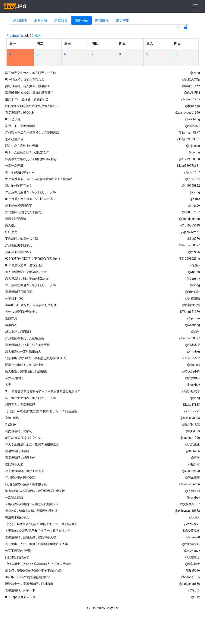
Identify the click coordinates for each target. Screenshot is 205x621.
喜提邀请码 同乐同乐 (19, 291)
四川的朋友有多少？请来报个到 (26, 484)
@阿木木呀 (192, 345)
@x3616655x (191, 358)
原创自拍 (20, 20)
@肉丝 (195, 331)
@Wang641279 (190, 311)
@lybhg (195, 72)
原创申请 (40, 20)
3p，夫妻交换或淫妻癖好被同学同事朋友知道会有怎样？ (42, 391)
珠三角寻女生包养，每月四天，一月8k (30, 72)
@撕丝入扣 (192, 106)
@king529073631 (188, 139)
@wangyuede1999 (187, 112)
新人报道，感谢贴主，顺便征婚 (26, 371)
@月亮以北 (192, 179)
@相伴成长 (192, 291)
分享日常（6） (15, 298)
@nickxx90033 (190, 418)
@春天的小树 (191, 371)
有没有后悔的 (14, 378)
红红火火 (11, 232)
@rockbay (193, 384)
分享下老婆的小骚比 (18, 550)
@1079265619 (190, 225)
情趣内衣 (11, 325)
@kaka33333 (191, 404)
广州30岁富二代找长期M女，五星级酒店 (32, 132)
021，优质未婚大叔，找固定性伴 (27, 152)
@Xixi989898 (191, 471)
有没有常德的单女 (17, 517)
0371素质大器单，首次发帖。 (25, 265)
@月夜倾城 (192, 298)
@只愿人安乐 (191, 79)
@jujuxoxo (193, 145)
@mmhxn (193, 351)
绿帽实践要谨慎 (15, 218)
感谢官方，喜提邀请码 (20, 404)
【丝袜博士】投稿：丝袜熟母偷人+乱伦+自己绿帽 (38, 564)
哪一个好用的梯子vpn (19, 172)
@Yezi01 (194, 590)
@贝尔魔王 (192, 477)
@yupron (194, 272)
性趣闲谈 (81, 20)
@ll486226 (193, 451)
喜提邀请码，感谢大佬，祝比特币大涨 (30, 537)
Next (37, 36)
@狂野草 (194, 464)
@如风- (195, 265)
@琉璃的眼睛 (191, 305)
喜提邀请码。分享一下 (20, 590)
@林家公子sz (191, 86)
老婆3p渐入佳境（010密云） (24, 437)
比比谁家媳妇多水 (17, 557)
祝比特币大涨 (14, 464)
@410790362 (191, 185)
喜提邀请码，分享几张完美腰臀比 (27, 345)
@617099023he (189, 258)
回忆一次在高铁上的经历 (21, 145)
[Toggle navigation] (196, 6)
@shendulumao (189, 218)
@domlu (194, 152)
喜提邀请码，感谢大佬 (20, 457)
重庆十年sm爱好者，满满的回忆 (26, 99)
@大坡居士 (192, 557)
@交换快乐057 (190, 504)
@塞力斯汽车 (191, 391)
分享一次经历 (14, 165)
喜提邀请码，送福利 (18, 431)
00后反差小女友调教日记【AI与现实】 (30, 199)
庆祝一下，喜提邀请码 (20, 126)
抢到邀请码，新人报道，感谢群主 (27, 86)
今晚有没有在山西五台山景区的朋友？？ (32, 504)
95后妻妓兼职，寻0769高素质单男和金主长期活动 (38, 179)
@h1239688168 (189, 159)
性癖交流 (11, 318)
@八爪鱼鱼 (192, 444)
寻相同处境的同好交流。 (21, 477)
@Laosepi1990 (190, 437)
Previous (13, 36)
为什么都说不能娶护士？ (21, 311)
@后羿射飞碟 (191, 424)
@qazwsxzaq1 (190, 232)
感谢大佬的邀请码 (17, 451)
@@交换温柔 (191, 530)
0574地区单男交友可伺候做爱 (25, 79)
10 (176, 54)
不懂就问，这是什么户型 (21, 238)
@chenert (193, 364)
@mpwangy (192, 550)
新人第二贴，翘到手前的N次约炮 (27, 278)
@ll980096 (193, 570)
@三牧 (195, 457)
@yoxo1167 (192, 172)
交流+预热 (12, 418)
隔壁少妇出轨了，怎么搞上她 (24, 364)
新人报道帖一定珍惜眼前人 (23, 351)
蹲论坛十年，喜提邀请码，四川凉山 (29, 583)
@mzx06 (194, 205)
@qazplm (193, 318)
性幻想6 (10, 424)
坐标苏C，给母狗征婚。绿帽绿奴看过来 (31, 510)
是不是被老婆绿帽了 (18, 205)
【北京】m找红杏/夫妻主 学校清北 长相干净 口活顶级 (41, 411)
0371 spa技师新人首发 (20, 597)
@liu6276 (193, 238)
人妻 (8, 384)
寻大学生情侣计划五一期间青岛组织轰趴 (32, 444)
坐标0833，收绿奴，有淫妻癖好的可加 (31, 305)
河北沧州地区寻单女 (18, 185)
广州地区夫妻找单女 (18, 245)
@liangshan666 (189, 484)
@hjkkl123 (193, 431)
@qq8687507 (191, 212)
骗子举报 (122, 20)
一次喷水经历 (14, 497)
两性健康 (102, 20)
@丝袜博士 (192, 564)
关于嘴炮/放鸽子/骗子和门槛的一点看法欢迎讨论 (38, 530)
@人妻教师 (192, 491)
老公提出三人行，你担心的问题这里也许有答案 (36, 544)
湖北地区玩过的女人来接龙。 (24, 212)
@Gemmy (193, 278)
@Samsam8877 (189, 132)
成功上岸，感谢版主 (18, 331)
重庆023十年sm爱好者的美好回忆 (27, 577)
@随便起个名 (191, 544)
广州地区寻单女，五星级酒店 (24, 338)
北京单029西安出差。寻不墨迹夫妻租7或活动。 (37, 358)
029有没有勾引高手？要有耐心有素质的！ (33, 258)
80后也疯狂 (13, 119)
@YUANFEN (192, 92)
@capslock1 (192, 411)
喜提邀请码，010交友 (19, 112)
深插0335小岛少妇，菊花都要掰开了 (29, 92)
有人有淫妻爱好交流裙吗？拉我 (26, 272)
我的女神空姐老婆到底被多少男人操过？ (32, 106)
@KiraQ (195, 199)
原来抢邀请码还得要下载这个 (24, 471)
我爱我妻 (61, 20)
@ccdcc (194, 517)
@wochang (192, 119)
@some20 (193, 537)
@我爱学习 (192, 126)
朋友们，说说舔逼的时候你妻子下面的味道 (33, 570)
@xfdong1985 (190, 99)
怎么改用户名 (14, 139)
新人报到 (11, 225)
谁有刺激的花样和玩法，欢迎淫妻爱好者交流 (35, 491)
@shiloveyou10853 (187, 510)
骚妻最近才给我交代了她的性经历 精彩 (31, 159)
